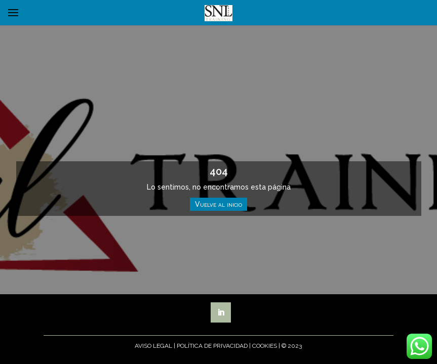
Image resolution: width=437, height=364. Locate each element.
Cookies (264, 345)
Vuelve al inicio (218, 204)
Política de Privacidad (212, 345)
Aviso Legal (153, 345)
